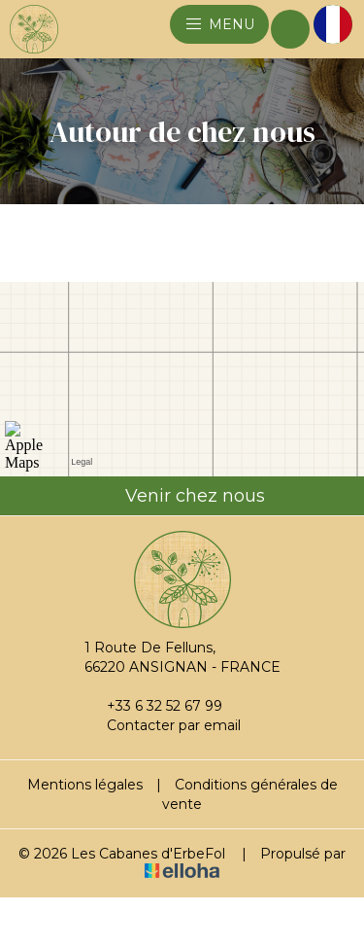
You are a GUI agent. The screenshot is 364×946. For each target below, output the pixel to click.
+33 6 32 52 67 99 (153, 706)
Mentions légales (85, 784)
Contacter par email (162, 725)
